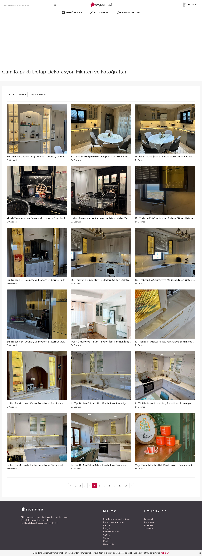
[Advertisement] (101, 37)
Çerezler (107, 538)
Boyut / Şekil (38, 94)
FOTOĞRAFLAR (72, 12)
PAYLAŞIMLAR (99, 12)
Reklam (106, 525)
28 (126, 485)
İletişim (106, 528)
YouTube (148, 528)
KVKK (105, 541)
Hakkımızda (108, 544)
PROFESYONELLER (128, 12)
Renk (22, 94)
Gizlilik (106, 535)
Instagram (149, 522)
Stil (11, 94)
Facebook (148, 519)
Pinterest (148, 525)
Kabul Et (165, 552)
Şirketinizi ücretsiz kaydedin (116, 519)
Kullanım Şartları (111, 531)
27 (120, 485)
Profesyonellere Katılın (114, 522)
